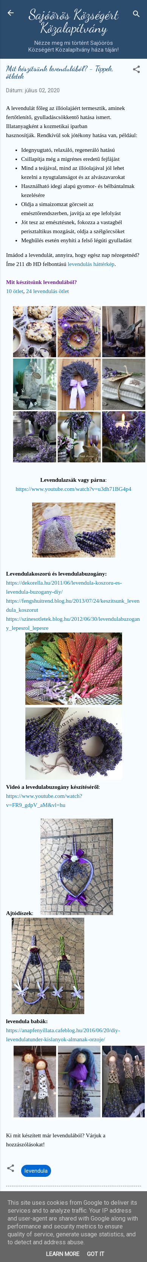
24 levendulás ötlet (47, 291)
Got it (95, 1254)
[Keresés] (136, 15)
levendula (36, 1170)
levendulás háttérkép (91, 264)
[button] (136, 70)
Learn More (62, 1254)
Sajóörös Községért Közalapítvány (73, 21)
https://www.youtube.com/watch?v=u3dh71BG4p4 (74, 489)
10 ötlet (14, 291)
